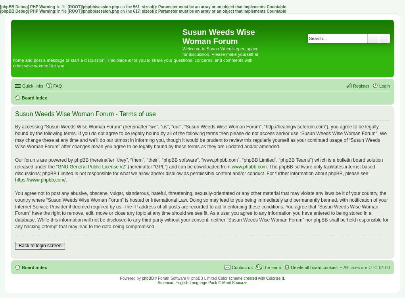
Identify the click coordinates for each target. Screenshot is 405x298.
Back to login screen (40, 245)
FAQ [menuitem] (57, 86)
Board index (34, 267)
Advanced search (384, 38)
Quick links (32, 86)
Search (373, 38)
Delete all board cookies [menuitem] (314, 267)
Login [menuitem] (384, 86)
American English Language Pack (187, 283)
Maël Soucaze (234, 283)
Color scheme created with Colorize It (251, 278)
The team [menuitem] (272, 267)
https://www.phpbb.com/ (40, 180)
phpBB (148, 278)
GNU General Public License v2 (91, 167)
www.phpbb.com (249, 167)
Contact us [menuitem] (242, 267)
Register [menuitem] (361, 86)
